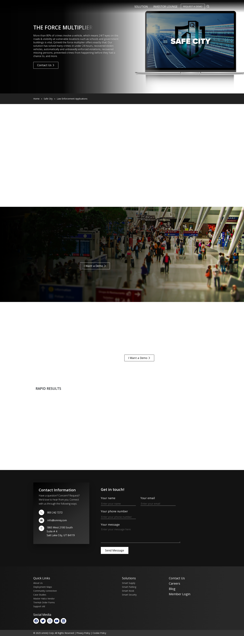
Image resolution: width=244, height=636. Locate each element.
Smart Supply (128, 582)
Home (36, 98)
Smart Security (129, 594)
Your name (118, 500)
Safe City (48, 98)
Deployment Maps (42, 586)
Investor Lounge (165, 6)
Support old (39, 606)
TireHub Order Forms (44, 602)
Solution (141, 6)
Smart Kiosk (128, 590)
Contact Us (45, 65)
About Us (38, 582)
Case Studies (39, 594)
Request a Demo (192, 6)
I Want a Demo (95, 266)
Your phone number (118, 514)
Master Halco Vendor (44, 598)
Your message (141, 533)
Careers (174, 583)
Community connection (45, 590)
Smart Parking (129, 586)
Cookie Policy (99, 632)
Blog (172, 589)
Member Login (179, 594)
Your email (158, 500)
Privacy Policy (83, 632)
